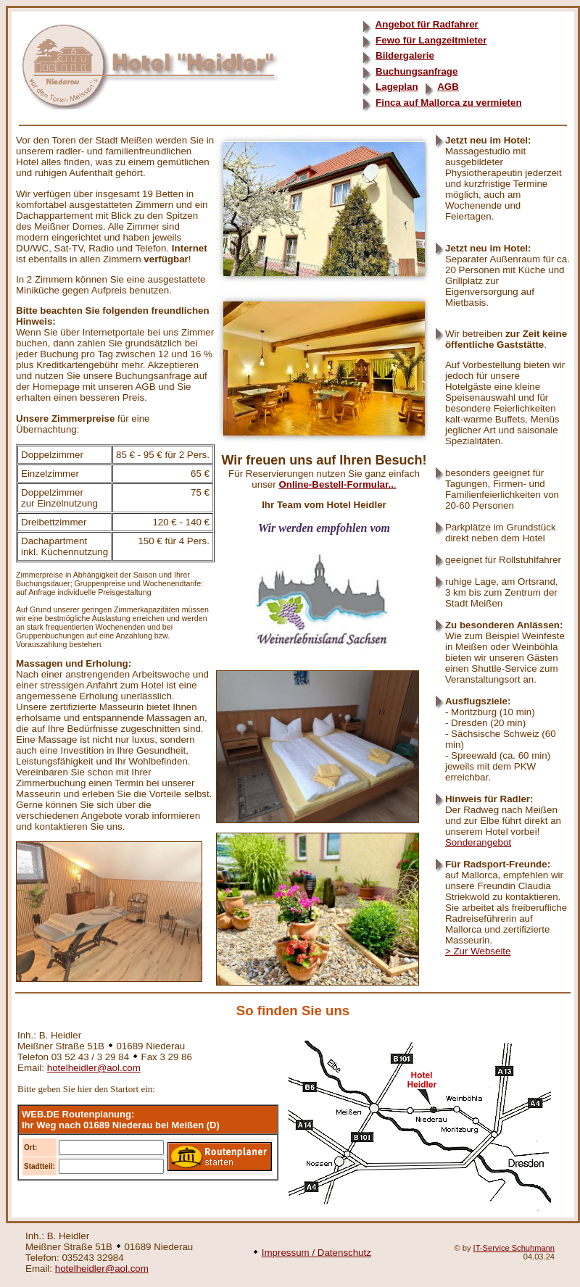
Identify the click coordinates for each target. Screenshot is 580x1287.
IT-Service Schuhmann (514, 1248)
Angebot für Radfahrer (427, 24)
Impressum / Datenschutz (316, 1252)
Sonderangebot (478, 842)
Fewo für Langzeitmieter (431, 40)
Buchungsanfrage (416, 71)
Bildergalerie (405, 55)
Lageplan (397, 86)
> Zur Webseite (478, 951)
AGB (448, 86)
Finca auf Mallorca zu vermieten (448, 102)
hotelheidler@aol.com (94, 1067)
